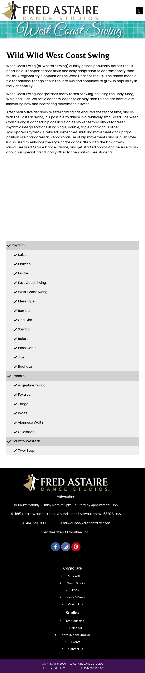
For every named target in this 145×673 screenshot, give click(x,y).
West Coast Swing (32, 291)
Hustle (23, 273)
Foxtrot (24, 394)
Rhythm (18, 245)
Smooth (18, 375)
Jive (21, 357)
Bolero (23, 338)
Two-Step (26, 450)
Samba (24, 329)
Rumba (24, 310)
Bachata (25, 366)
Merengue (26, 301)
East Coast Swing (32, 282)
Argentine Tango (31, 385)
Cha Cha (25, 319)
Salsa (22, 254)
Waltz (22, 413)
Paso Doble (27, 347)
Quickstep (26, 432)
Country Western (26, 441)
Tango (23, 404)
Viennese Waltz (30, 422)
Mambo (24, 264)
